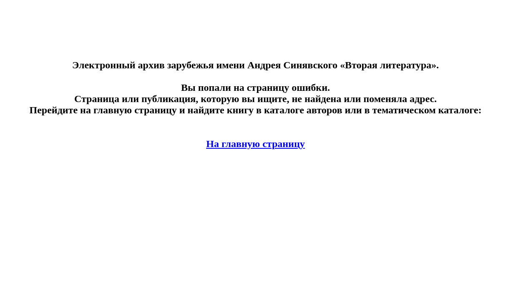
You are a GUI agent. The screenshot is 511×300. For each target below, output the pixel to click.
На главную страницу (255, 143)
